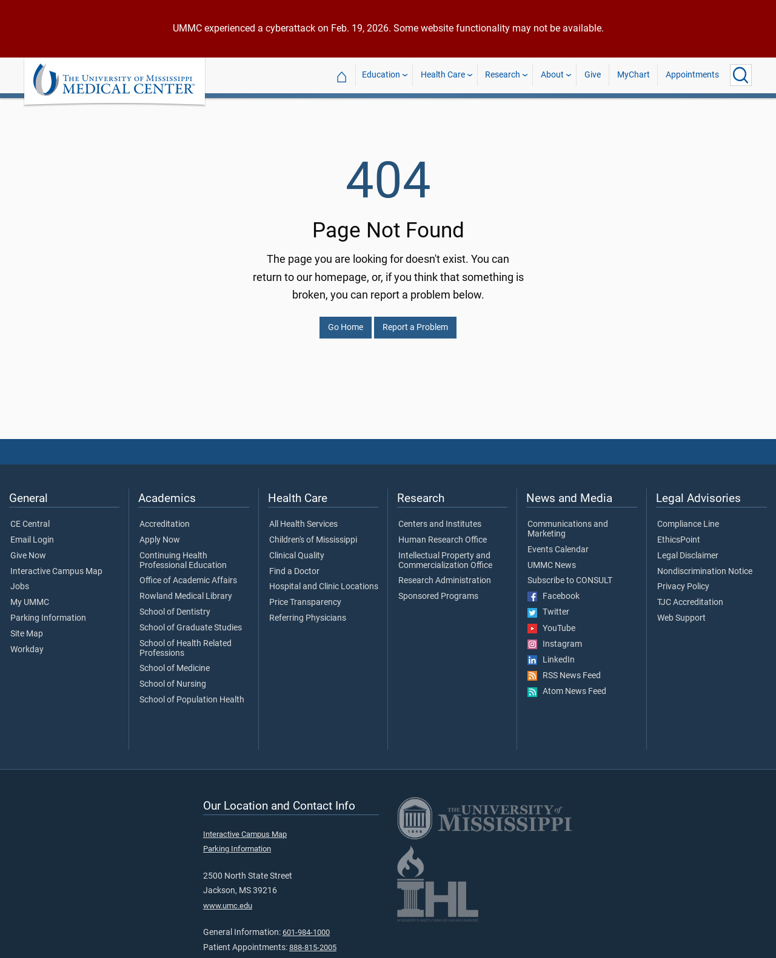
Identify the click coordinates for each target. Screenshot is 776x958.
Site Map (26, 627)
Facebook (553, 589)
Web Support (681, 611)
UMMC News (551, 558)
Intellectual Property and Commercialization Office (445, 553)
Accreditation (164, 517)
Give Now (28, 548)
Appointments (692, 75)
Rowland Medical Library (185, 589)
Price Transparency (305, 595)
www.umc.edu (227, 898)
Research (502, 75)
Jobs (19, 579)
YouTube (551, 621)
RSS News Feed (564, 668)
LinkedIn (551, 653)
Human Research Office (442, 533)
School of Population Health (191, 693)
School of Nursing (172, 677)
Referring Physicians (307, 611)
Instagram (554, 637)
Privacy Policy (683, 579)
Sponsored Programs (438, 589)
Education (381, 75)
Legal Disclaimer (687, 548)
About (552, 75)
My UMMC (29, 595)
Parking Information (48, 611)
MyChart (633, 75)
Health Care (443, 75)
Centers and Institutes (439, 517)
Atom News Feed (566, 684)
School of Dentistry (174, 605)
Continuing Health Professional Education (183, 553)
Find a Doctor (294, 564)
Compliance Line (688, 517)
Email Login (32, 533)
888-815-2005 (312, 940)
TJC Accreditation (690, 595)
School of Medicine (174, 661)
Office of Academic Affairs (188, 573)
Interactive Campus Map (56, 564)
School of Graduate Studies (190, 621)
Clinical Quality (296, 548)
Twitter (548, 605)
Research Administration (444, 573)
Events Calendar (558, 542)
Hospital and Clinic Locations (323, 579)
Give (592, 75)
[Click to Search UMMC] (741, 75)
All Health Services (303, 517)
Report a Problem (415, 320)
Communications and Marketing (567, 522)
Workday (27, 642)
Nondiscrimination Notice (704, 564)
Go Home (345, 320)
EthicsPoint (678, 533)
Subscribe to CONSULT (569, 573)
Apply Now (159, 533)
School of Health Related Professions (185, 641)
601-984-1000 (306, 925)
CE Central (30, 517)
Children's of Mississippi (313, 533)
